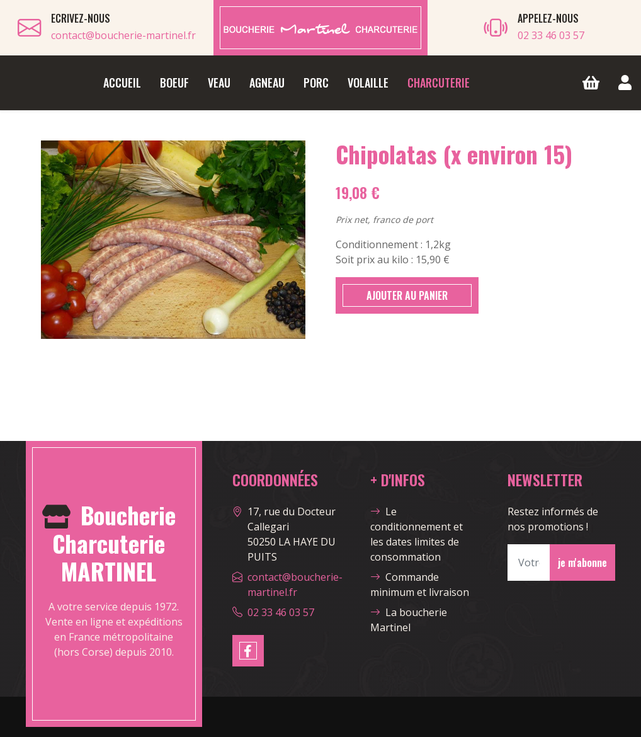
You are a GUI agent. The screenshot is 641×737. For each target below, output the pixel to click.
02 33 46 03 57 (551, 35)
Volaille (368, 82)
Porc (316, 82)
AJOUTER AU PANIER (407, 295)
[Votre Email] (529, 562)
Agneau (267, 82)
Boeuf (174, 82)
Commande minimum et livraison (419, 584)
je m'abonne (582, 562)
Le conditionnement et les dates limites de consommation (416, 534)
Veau (219, 82)
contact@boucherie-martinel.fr (123, 35)
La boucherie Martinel (408, 619)
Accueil (122, 82)
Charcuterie (438, 82)
